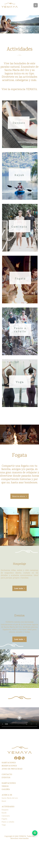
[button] (19, 496)
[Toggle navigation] (35, 5)
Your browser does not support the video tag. (19, 718)
